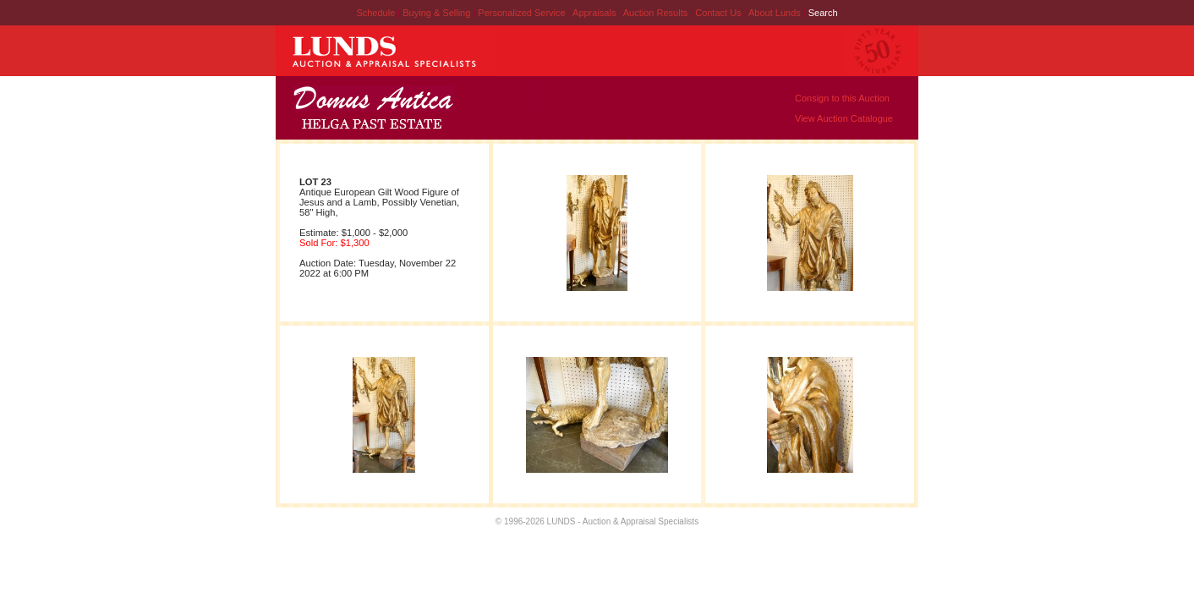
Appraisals (595, 13)
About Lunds (775, 13)
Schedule (375, 13)
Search (823, 13)
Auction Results (656, 13)
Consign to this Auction (842, 98)
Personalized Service (522, 13)
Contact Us (718, 13)
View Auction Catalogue (844, 118)
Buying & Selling (438, 13)
